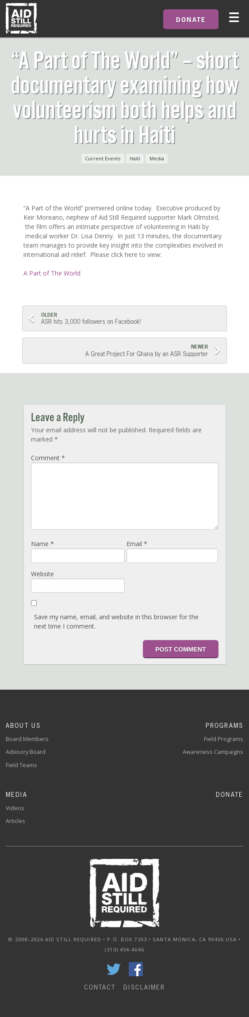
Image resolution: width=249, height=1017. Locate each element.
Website (42, 574)
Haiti (135, 158)
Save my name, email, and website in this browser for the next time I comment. (116, 621)
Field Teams (21, 765)
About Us (23, 725)
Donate (229, 794)
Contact (100, 987)
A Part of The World (51, 273)
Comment (48, 458)
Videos (15, 808)
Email (136, 544)
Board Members (27, 739)
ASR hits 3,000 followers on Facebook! (131, 318)
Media (156, 158)
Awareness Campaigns (213, 752)
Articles (15, 821)
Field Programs (223, 739)
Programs (224, 725)
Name (42, 544)
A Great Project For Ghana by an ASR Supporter (118, 350)
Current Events (102, 158)
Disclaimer (144, 987)
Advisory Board (26, 752)
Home (21, 18)
